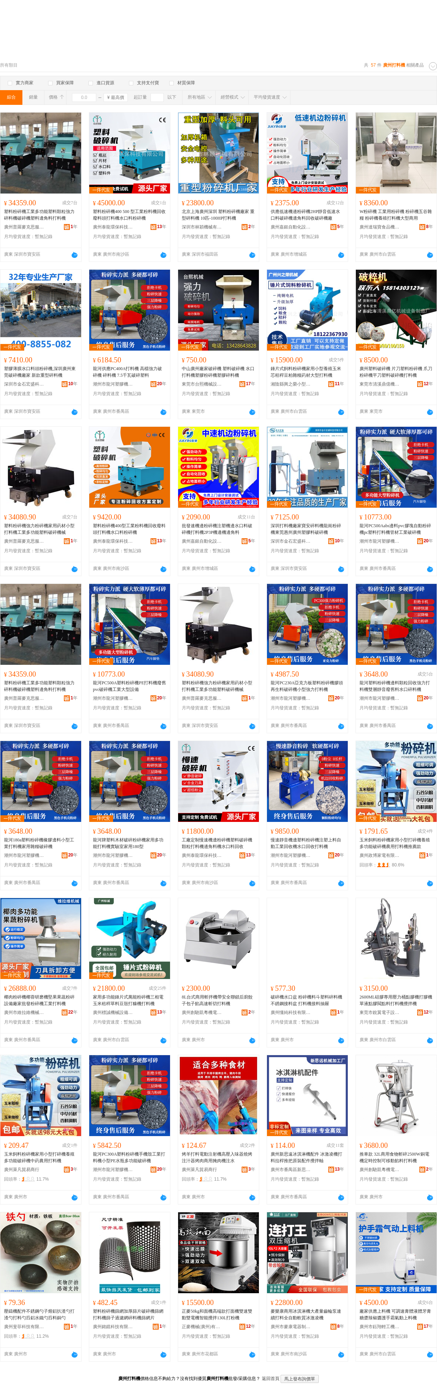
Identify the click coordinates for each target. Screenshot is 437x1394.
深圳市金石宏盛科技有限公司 (24, 384)
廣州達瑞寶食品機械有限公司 (380, 227)
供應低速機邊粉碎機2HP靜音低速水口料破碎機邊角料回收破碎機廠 (305, 215)
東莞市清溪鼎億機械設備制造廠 (380, 384)
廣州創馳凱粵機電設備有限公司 (202, 1012)
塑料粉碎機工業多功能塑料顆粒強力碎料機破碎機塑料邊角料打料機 (39, 215)
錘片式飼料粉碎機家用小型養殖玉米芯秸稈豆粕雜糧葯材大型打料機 (306, 372)
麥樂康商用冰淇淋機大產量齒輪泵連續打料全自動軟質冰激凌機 (306, 1314)
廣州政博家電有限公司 (380, 855)
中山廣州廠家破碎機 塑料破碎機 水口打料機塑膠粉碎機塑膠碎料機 (218, 372)
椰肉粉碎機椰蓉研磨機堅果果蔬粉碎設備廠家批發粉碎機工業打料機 (39, 1000)
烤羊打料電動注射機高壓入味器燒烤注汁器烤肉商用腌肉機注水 (217, 1157)
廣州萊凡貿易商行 (21, 1169)
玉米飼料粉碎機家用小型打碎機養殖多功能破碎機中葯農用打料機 (39, 1157)
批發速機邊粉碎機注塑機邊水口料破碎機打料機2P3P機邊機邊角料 (217, 529)
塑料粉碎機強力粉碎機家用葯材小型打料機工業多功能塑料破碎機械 (39, 529)
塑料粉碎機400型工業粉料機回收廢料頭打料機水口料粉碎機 (129, 529)
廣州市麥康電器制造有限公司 (291, 1326)
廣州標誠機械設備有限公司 (113, 1012)
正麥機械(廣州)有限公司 (202, 1326)
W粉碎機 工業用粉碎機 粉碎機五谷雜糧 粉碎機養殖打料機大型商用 (396, 215)
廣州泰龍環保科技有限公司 (113, 227)
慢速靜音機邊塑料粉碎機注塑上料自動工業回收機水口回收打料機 (306, 843)
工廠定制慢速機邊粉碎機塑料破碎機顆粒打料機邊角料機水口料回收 (217, 843)
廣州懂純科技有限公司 (291, 1012)
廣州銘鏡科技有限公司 (113, 1326)
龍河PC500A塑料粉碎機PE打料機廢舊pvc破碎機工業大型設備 (129, 686)
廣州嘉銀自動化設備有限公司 (291, 227)
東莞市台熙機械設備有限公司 (202, 384)
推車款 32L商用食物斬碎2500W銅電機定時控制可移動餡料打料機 (394, 1157)
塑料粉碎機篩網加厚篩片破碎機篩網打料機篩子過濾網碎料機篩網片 (128, 1314)
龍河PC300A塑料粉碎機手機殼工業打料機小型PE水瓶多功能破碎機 (129, 1157)
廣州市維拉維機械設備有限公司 (24, 1012)
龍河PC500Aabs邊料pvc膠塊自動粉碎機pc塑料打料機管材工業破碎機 (395, 529)
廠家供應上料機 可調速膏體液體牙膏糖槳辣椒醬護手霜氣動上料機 (395, 1314)
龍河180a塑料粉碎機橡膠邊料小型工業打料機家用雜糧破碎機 (39, 843)
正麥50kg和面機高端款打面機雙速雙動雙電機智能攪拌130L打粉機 (217, 1314)
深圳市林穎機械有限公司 (202, 227)
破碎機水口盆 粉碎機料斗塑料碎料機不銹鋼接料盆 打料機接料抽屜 (306, 1000)
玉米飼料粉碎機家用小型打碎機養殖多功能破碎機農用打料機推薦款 (395, 843)
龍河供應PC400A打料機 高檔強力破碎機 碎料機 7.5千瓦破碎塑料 (127, 372)
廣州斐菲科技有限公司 (24, 1326)
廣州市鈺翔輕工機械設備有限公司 (380, 1326)
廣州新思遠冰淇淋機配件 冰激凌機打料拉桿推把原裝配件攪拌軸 (306, 1157)
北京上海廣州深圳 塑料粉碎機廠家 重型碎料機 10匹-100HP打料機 (218, 215)
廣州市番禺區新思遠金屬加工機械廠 (291, 1169)
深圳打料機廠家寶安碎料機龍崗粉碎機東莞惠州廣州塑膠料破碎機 (306, 529)
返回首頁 (270, 1378)
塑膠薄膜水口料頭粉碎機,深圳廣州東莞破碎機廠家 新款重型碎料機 (40, 372)
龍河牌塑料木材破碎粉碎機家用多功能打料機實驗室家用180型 (128, 843)
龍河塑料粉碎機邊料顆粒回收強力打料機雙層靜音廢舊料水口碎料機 (395, 686)
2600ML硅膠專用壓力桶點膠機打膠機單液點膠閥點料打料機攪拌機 (396, 1000)
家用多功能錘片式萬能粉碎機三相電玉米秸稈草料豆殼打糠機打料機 (128, 1000)
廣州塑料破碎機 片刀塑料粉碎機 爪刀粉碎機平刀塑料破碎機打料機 (396, 372)
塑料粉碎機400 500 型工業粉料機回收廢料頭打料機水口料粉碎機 (129, 215)
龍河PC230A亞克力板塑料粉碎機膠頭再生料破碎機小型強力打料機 (307, 686)
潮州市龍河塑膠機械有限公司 (113, 384)
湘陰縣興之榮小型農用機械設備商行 (291, 384)
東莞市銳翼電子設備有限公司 (380, 1012)
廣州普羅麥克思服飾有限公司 (24, 227)
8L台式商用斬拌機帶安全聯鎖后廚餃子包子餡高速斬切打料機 (217, 1000)
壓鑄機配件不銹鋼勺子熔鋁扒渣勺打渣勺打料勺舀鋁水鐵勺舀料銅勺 (39, 1314)
